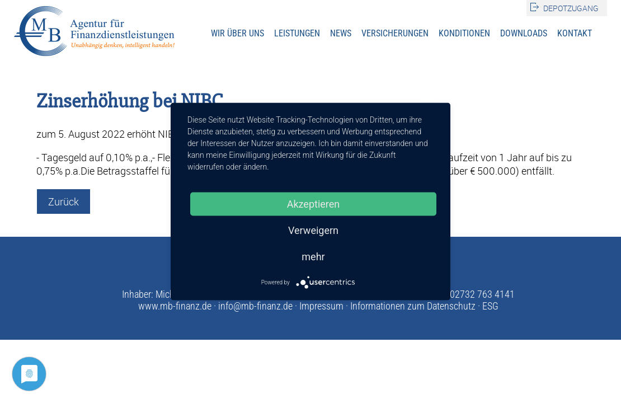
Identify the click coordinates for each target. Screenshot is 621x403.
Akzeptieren (313, 204)
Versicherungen (395, 33)
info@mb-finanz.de (255, 306)
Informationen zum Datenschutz (413, 306)
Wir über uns (237, 33)
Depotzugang (571, 8)
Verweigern (313, 230)
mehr (313, 257)
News (340, 33)
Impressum (321, 306)
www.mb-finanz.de (174, 306)
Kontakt (574, 33)
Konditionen (464, 33)
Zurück (63, 201)
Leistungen (297, 33)
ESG (490, 306)
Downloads (523, 33)
